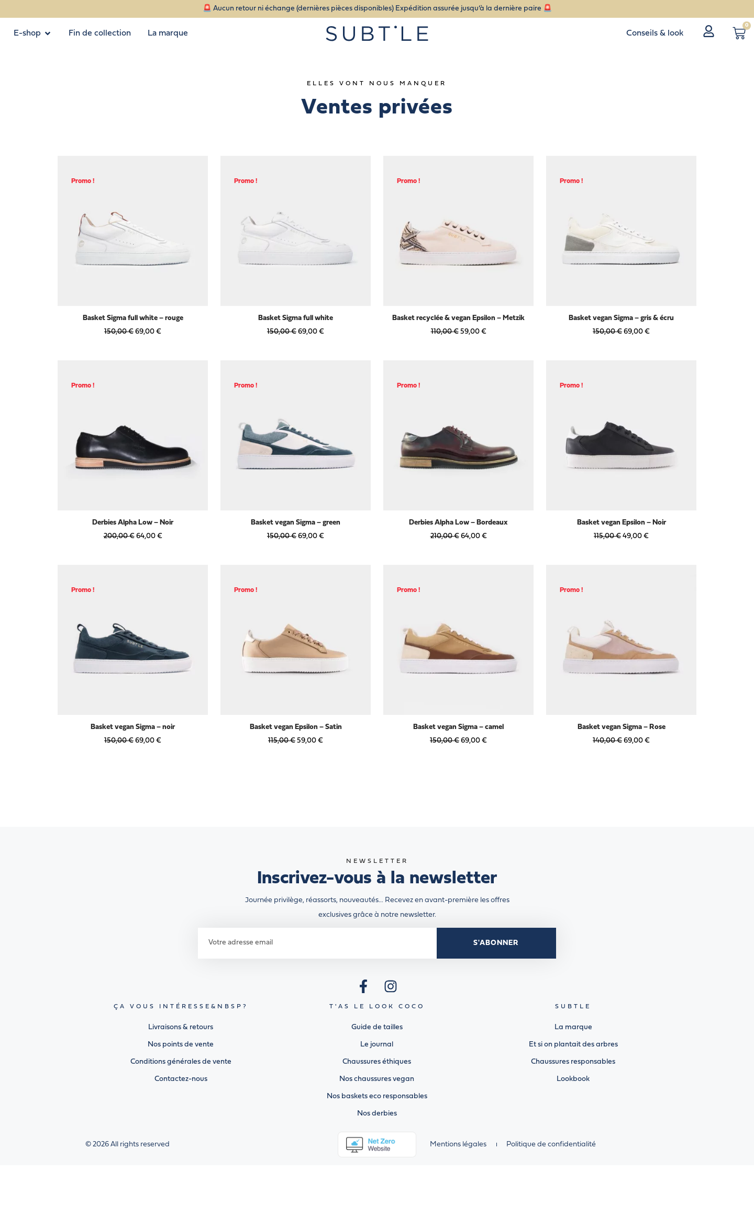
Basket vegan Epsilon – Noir (621, 523)
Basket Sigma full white (295, 318)
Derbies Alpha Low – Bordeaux (458, 523)
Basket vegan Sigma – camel (458, 727)
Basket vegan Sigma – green (295, 523)
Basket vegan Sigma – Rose (622, 727)
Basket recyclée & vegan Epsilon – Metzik (458, 318)
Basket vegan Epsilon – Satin (296, 727)
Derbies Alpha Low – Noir (132, 523)
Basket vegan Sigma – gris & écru (621, 318)
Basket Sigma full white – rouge (133, 318)
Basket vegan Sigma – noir (133, 727)
